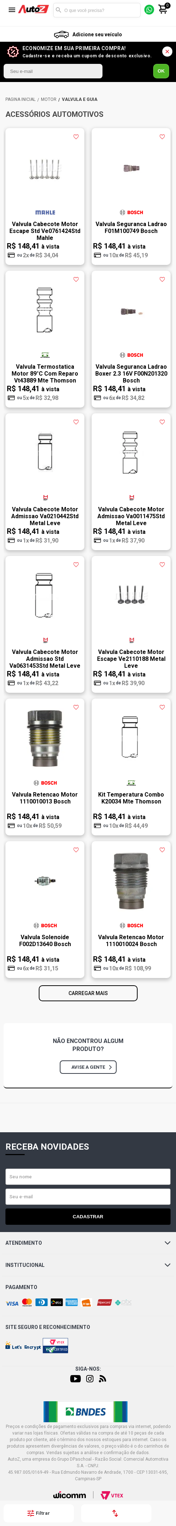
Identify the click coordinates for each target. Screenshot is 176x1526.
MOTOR (48, 99)
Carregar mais (88, 993)
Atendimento (88, 1243)
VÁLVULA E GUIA (79, 99)
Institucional (88, 1265)
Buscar (58, 10)
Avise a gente (91, 1067)
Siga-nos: (88, 1368)
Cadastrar (88, 1216)
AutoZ (20, 99)
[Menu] (11, 10)
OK (161, 71)
